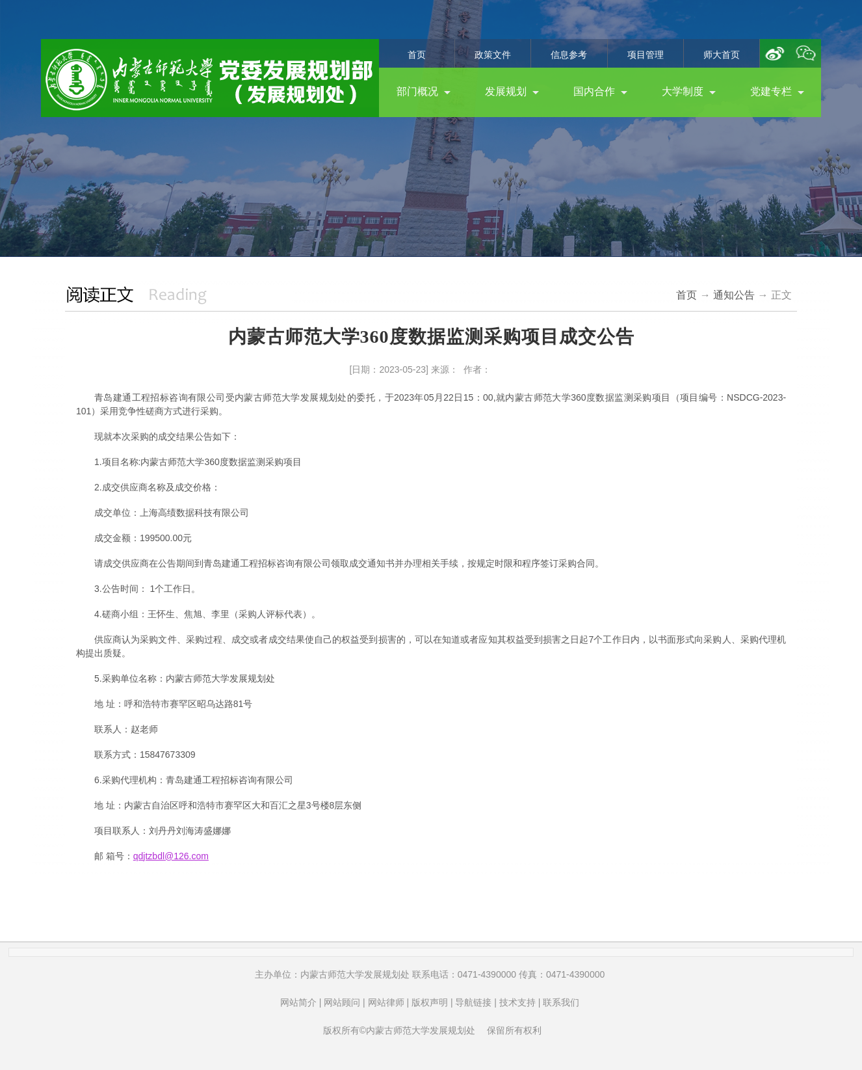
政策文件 (493, 55)
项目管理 (645, 55)
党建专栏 (777, 91)
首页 (417, 55)
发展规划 (512, 91)
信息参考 (569, 55)
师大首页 (721, 55)
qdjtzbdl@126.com (171, 856)
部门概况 (424, 91)
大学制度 (689, 91)
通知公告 (734, 295)
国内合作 (600, 91)
